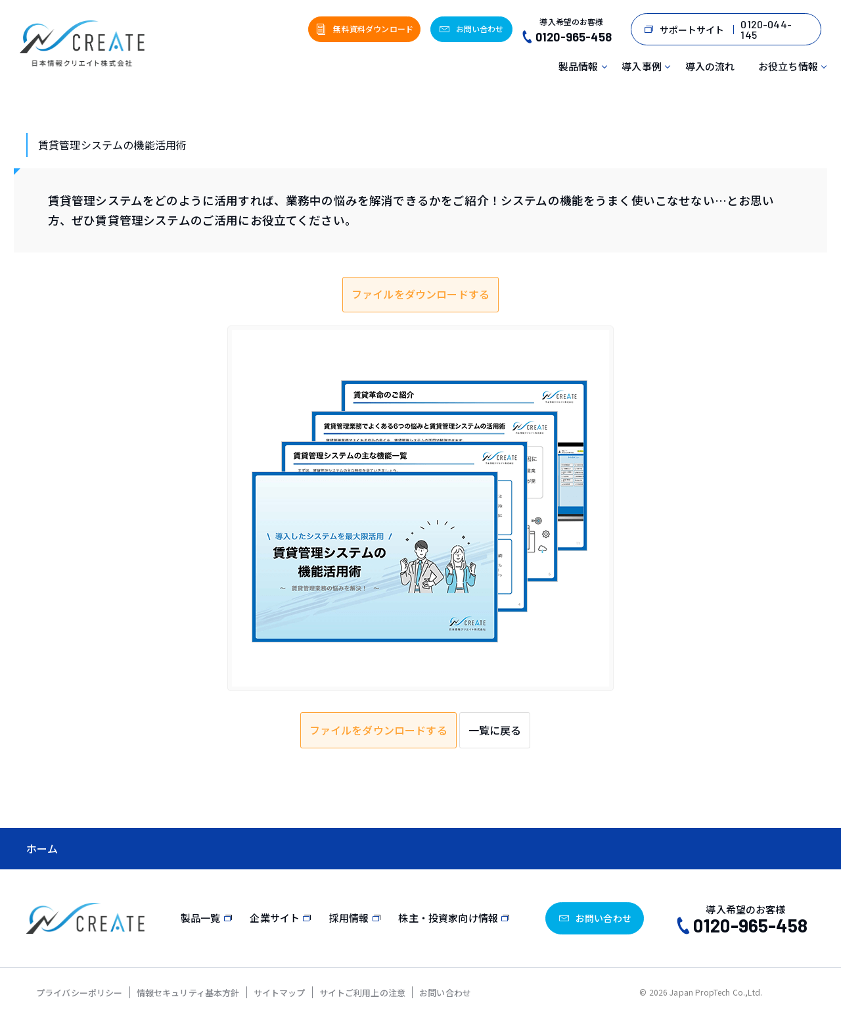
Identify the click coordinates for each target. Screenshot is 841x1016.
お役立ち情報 (788, 66)
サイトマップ (280, 992)
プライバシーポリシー (79, 992)
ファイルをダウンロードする (420, 294)
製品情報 (578, 66)
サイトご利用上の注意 (362, 992)
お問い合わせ (445, 992)
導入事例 (642, 66)
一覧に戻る (495, 730)
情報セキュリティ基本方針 (188, 992)
